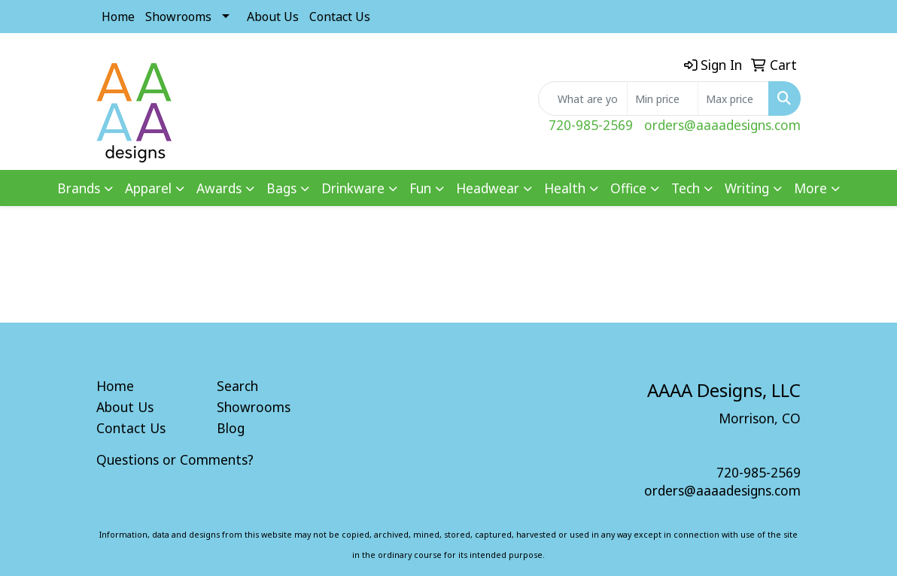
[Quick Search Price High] (733, 98)
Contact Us (339, 16)
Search (237, 386)
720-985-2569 (591, 125)
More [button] (810, 188)
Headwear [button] (487, 188)
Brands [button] (78, 188)
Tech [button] (685, 188)
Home (118, 16)
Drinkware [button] (353, 188)
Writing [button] (747, 188)
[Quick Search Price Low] (662, 98)
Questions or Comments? (175, 459)
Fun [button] (420, 188)
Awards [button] (219, 188)
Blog (231, 428)
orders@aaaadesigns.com (722, 125)
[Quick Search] (583, 98)
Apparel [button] (148, 188)
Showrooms (178, 16)
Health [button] (564, 188)
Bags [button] (281, 188)
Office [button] (628, 188)
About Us (273, 16)
